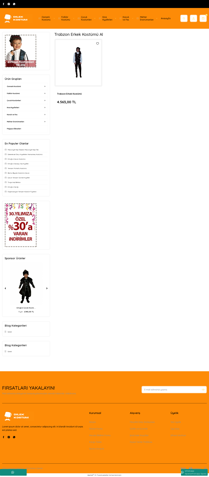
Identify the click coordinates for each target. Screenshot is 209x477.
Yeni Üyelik (175, 422)
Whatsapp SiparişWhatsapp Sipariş (193, 472)
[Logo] (17, 18)
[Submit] (203, 389)
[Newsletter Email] (174, 389)
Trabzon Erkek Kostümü (69, 93)
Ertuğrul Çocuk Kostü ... (26, 308)
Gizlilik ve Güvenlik (139, 428)
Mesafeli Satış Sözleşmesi (142, 422)
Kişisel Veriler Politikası (141, 442)
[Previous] (5, 288)
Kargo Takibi (95, 442)
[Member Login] (193, 18)
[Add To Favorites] (97, 43)
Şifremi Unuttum (178, 435)
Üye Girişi (174, 428)
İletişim (92, 422)
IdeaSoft (90, 475)
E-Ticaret (98, 475)
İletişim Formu (96, 428)
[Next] (47, 288)
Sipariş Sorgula (96, 448)
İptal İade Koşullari (139, 435)
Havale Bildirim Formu (100, 435)
